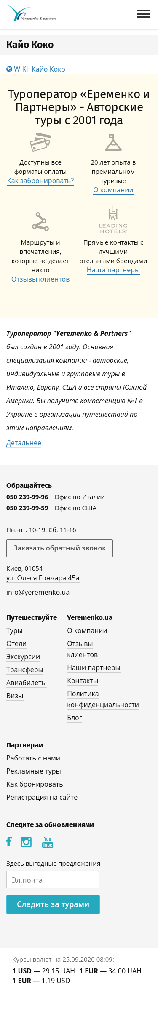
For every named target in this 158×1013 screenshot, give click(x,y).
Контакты (82, 680)
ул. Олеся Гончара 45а (43, 577)
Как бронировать (34, 784)
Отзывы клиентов (40, 279)
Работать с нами (33, 758)
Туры (14, 630)
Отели (16, 643)
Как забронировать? (40, 180)
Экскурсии (23, 656)
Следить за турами (53, 904)
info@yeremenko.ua (38, 592)
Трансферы (24, 669)
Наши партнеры (113, 269)
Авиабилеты (26, 682)
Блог (74, 717)
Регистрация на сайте (42, 797)
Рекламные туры (33, 771)
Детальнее (23, 442)
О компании (113, 189)
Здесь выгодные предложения (53, 863)
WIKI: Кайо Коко (35, 69)
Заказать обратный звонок (59, 548)
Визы (15, 695)
